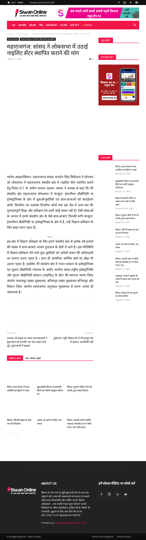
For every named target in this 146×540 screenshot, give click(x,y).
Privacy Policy (124, 536)
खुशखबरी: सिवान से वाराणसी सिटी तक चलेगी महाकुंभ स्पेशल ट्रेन (50, 390)
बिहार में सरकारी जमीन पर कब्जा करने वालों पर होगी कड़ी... (125, 201)
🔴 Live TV (87, 25)
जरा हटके (63, 25)
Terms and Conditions (103, 536)
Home (10, 34)
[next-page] (15, 434)
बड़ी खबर (32, 25)
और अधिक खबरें (33, 358)
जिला (41, 25)
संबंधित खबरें (15, 358)
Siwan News (22, 34)
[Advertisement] (118, 130)
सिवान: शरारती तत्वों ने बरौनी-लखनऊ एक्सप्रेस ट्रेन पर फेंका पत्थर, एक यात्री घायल (79, 424)
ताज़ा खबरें (22, 25)
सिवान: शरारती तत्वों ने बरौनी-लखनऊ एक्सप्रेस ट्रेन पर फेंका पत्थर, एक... (127, 262)
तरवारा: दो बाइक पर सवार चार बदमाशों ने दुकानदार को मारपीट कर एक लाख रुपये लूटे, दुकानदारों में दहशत (27, 342)
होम (13, 25)
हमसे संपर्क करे (51, 25)
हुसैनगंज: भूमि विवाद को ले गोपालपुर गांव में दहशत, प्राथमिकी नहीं (73, 340)
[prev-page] (9, 434)
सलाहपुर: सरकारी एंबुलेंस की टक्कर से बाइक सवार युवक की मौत (127, 279)
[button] (135, 25)
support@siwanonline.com (70, 522)
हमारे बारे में (74, 25)
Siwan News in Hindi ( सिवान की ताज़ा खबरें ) (38, 39)
